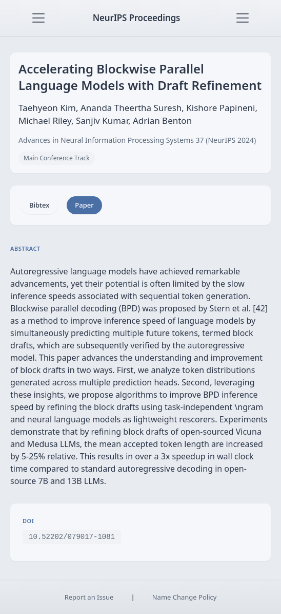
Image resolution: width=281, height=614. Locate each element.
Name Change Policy (184, 597)
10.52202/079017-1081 (72, 536)
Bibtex (39, 205)
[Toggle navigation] (38, 18)
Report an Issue (89, 597)
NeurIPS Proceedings (136, 18)
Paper (84, 205)
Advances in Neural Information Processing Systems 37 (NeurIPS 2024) (137, 140)
